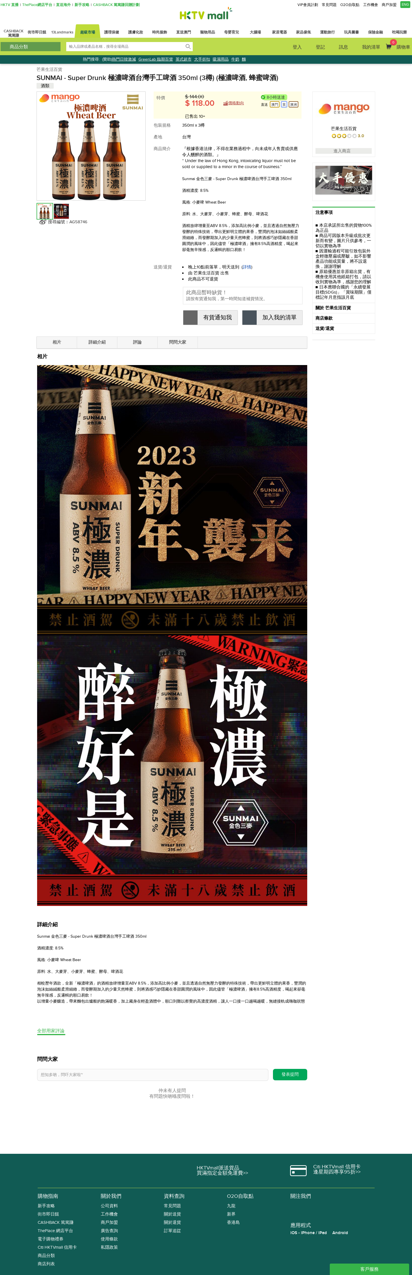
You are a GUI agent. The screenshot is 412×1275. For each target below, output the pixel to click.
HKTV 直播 (10, 5)
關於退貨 (172, 1222)
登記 (320, 47)
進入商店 (343, 151)
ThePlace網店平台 (37, 5)
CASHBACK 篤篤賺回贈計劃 (116, 5)
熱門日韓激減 (124, 59)
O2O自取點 (349, 5)
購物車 (400, 44)
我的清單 (371, 47)
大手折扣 (202, 59)
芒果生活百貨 (49, 69)
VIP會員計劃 (308, 5)
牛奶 (235, 59)
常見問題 (329, 5)
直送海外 (63, 5)
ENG (405, 4)
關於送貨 (172, 1214)
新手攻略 (82, 5)
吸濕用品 (221, 59)
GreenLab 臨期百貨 (155, 59)
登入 (297, 47)
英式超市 (184, 59)
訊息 (343, 47)
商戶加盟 (389, 5)
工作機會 (370, 5)
